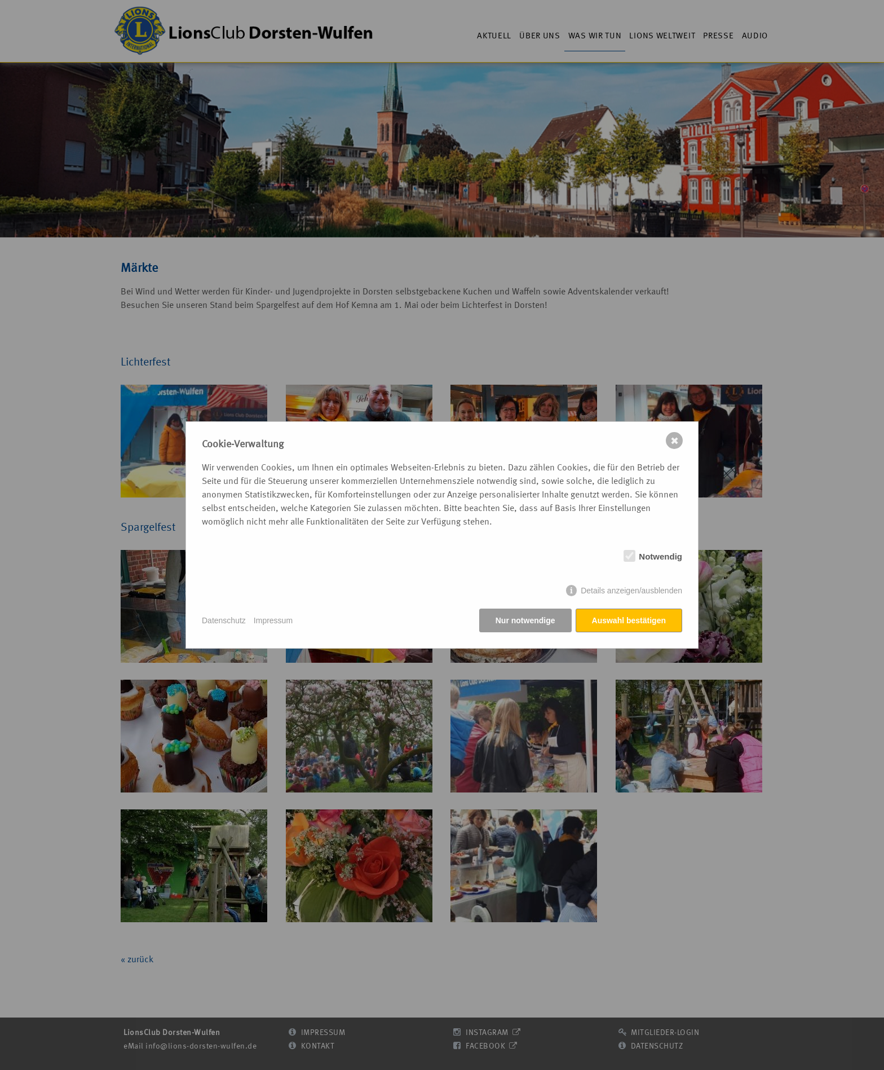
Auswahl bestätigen (629, 620)
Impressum (273, 620)
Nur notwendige (525, 620)
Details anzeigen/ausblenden (631, 590)
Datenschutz (224, 620)
